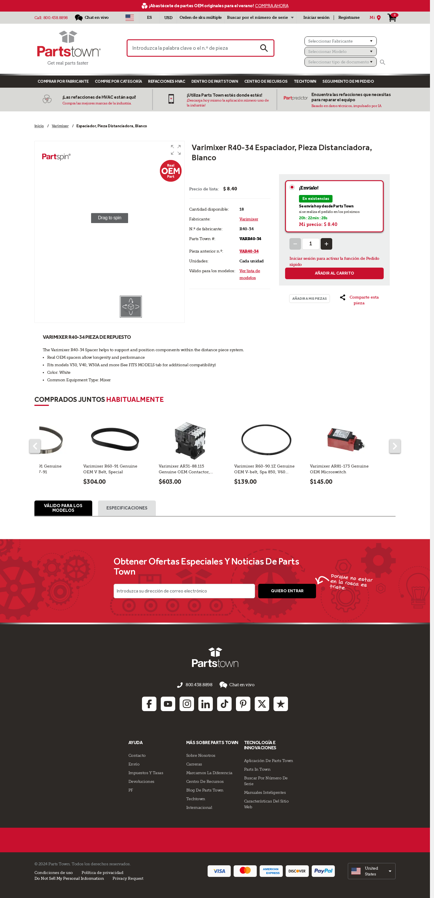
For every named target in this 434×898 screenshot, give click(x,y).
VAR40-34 (248, 251)
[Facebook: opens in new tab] (149, 703)
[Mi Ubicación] (376, 18)
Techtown (195, 798)
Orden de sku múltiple (201, 17)
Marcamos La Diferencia (209, 772)
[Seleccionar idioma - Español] (149, 18)
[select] (372, 870)
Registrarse (349, 17)
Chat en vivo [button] (235, 685)
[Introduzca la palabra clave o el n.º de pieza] (190, 48)
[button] (175, 150)
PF (130, 789)
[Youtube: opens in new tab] (168, 703)
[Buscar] (382, 62)
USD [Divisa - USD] (168, 17)
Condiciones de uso (53, 872)
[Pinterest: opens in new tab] (243, 703)
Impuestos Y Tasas (145, 772)
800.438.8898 (55, 17)
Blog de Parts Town (205, 789)
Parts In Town (257, 768)
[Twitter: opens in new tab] (262, 703)
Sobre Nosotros (200, 754)
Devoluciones (141, 781)
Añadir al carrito (334, 273)
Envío (134, 763)
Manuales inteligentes (265, 792)
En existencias (315, 198)
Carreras (194, 763)
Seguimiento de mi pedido (348, 81)
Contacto (137, 754)
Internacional (199, 807)
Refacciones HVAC (166, 81)
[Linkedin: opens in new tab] (205, 703)
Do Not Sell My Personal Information (69, 877)
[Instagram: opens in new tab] (187, 703)
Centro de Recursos (266, 81)
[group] (109, 218)
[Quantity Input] (311, 244)
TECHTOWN (305, 81)
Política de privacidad (102, 872)
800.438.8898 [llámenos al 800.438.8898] (199, 685)
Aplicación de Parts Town (268, 760)
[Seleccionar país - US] (129, 18)
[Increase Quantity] (326, 244)
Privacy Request (127, 877)
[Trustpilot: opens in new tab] (281, 703)
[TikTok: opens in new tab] (224, 703)
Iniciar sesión (316, 17)
